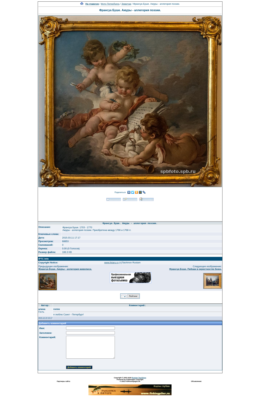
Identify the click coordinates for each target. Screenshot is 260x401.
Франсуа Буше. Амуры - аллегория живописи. (65, 269)
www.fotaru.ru (111, 262)
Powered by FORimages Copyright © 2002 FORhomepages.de (130, 380)
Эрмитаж (126, 4)
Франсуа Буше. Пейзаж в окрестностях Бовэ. (195, 269)
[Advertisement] (130, 210)
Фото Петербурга (110, 4)
